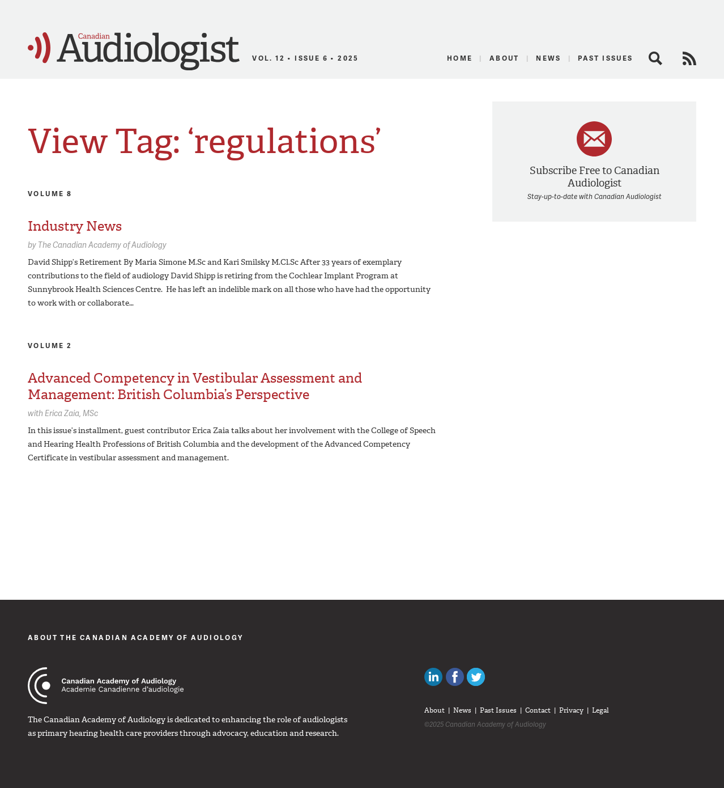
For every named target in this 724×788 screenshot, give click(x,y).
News (548, 58)
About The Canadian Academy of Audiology (136, 637)
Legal (600, 710)
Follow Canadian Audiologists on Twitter (476, 677)
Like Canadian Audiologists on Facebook (455, 677)
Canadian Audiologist (134, 51)
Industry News (75, 226)
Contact (538, 710)
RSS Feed (689, 58)
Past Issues (605, 58)
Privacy (571, 710)
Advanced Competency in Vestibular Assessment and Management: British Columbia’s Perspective (195, 386)
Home (460, 58)
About (504, 58)
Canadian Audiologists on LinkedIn (433, 677)
